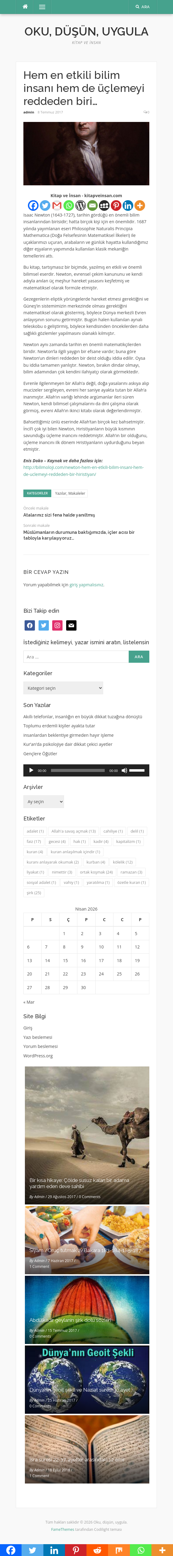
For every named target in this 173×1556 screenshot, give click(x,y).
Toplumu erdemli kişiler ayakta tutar (59, 726)
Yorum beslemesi (40, 1046)
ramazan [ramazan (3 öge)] (131, 872)
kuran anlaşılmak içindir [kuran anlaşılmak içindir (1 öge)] (75, 851)
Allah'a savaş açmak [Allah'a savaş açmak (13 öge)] (74, 831)
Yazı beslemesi (37, 1037)
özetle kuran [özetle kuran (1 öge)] (131, 882)
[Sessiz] (124, 770)
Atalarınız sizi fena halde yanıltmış (59, 515)
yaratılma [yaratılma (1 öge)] (98, 882)
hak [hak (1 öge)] (79, 841)
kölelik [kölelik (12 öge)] (123, 862)
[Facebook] (33, 205)
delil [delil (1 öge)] (137, 831)
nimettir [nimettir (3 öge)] (62, 872)
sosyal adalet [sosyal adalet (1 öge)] (41, 882)
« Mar (29, 1002)
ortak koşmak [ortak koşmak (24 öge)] (96, 872)
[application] (86, 770)
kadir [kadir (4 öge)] (100, 841)
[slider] (77, 770)
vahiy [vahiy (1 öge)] (71, 882)
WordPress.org (38, 1056)
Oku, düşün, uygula (86, 31)
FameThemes (62, 1529)
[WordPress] (80, 205)
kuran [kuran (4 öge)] (35, 851)
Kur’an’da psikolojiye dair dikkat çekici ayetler (68, 744)
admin (28, 112)
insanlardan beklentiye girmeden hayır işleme (68, 735)
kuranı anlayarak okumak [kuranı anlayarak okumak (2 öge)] (53, 862)
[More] (139, 205)
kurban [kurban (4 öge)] (95, 862)
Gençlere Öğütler (40, 753)
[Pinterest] (116, 205)
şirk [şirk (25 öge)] (34, 892)
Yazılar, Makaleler (70, 493)
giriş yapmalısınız (86, 585)
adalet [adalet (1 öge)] (35, 831)
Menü (39, 7)
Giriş (27, 1028)
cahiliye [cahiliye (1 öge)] (113, 831)
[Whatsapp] (68, 205)
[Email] (92, 205)
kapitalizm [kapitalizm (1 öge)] (128, 841)
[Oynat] (31, 770)
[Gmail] (57, 205)
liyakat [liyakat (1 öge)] (35, 872)
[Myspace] (104, 205)
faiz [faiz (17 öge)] (34, 841)
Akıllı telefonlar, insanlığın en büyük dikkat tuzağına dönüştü (82, 716)
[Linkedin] (128, 205)
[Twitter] (45, 205)
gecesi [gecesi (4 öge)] (57, 841)
